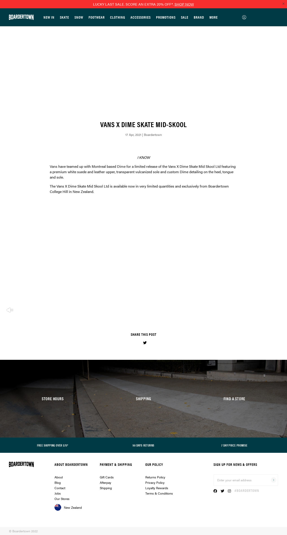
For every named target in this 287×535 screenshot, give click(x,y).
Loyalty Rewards (156, 488)
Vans (53, 166)
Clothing (117, 17)
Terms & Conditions (159, 493)
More (213, 17)
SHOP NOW (184, 4)
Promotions (166, 17)
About (58, 477)
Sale (184, 17)
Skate (64, 17)
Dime (121, 166)
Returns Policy (155, 477)
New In (48, 17)
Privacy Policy (155, 482)
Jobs (57, 493)
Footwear (97, 17)
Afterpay (105, 482)
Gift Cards (107, 477)
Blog (57, 482)
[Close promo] (283, 3)
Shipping (106, 488)
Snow (78, 17)
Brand (199, 17)
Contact (59, 488)
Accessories (140, 17)
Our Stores (62, 498)
